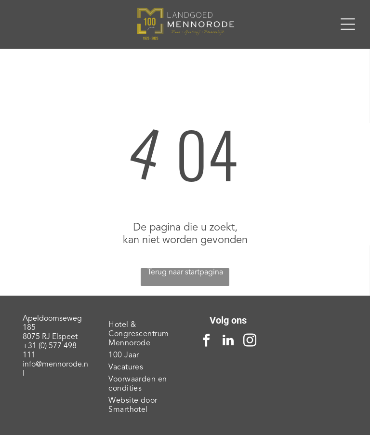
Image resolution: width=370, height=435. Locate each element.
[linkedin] (228, 342)
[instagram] (249, 342)
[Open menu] (348, 24)
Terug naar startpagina (185, 272)
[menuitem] (141, 334)
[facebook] (206, 342)
